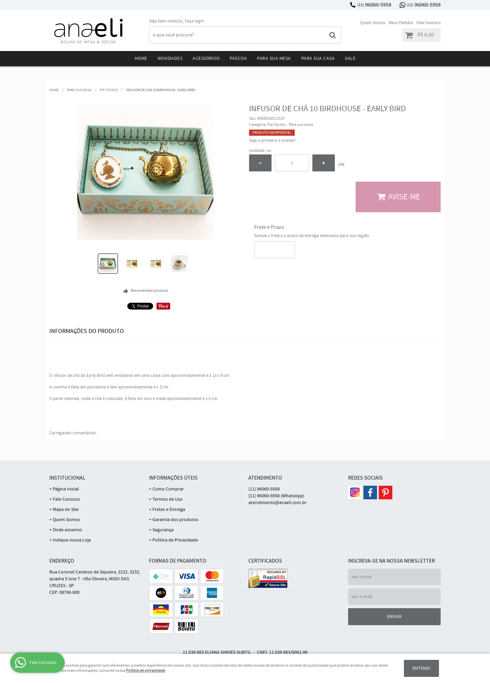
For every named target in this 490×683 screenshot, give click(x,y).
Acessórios (206, 58)
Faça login (194, 21)
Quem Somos (372, 23)
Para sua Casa (318, 58)
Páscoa (238, 58)
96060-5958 (374, 5)
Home (141, 58)
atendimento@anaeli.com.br (277, 503)
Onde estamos (67, 530)
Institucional (67, 478)
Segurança (163, 530)
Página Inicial (66, 489)
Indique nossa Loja (72, 540)
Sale (350, 58)
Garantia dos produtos (175, 520)
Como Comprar (168, 489)
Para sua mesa (274, 58)
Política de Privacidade (175, 540)
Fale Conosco (428, 23)
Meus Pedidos (401, 23)
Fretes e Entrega (168, 509)
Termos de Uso (167, 499)
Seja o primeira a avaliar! (272, 141)
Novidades (170, 58)
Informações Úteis (173, 478)
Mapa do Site (66, 509)
